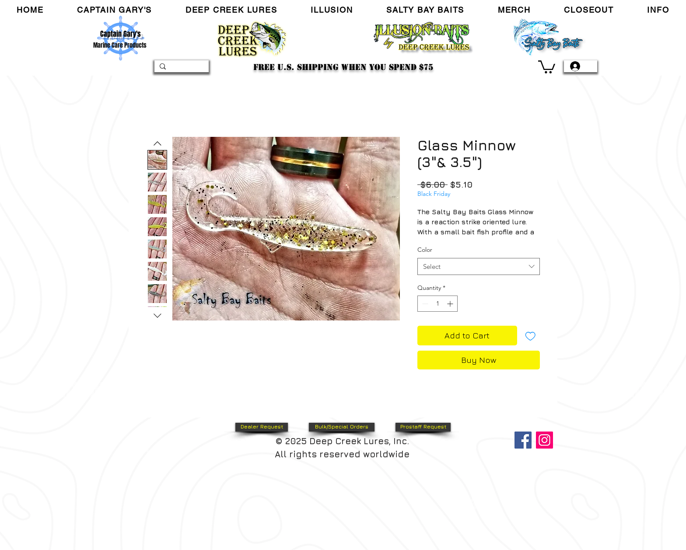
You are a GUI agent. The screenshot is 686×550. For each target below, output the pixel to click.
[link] (546, 66)
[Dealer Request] (261, 427)
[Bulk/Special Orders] (341, 427)
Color (424, 250)
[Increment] (450, 303)
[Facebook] (523, 440)
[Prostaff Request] (423, 427)
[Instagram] (544, 440)
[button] (114, 10)
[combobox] (478, 266)
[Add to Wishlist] (530, 335)
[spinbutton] (437, 303)
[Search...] (180, 68)
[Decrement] (424, 303)
